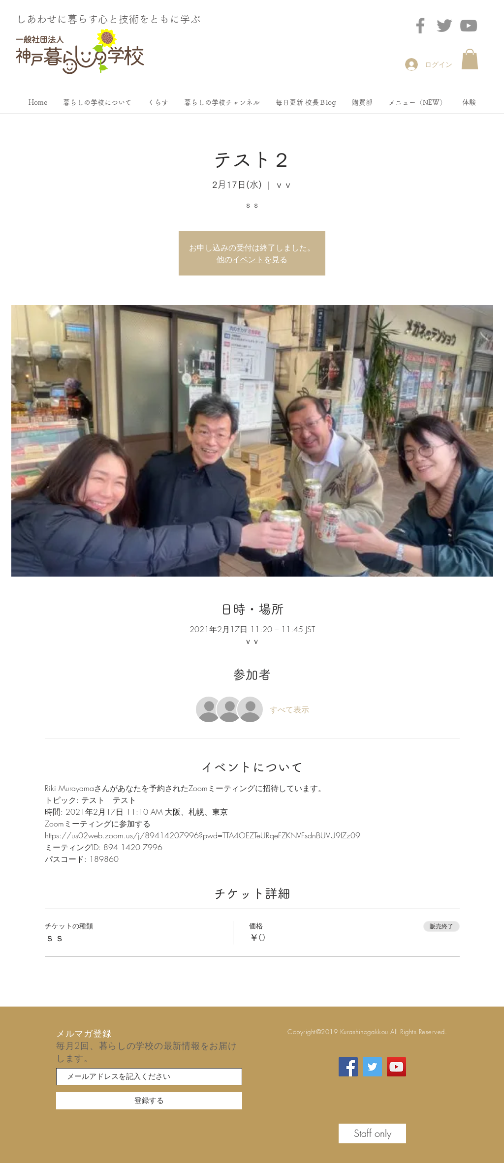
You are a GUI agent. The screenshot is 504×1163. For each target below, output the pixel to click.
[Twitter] (444, 25)
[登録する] (149, 1100)
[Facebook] (420, 25)
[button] (469, 59)
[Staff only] (372, 1133)
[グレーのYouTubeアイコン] (468, 25)
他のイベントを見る (252, 259)
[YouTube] (396, 1066)
